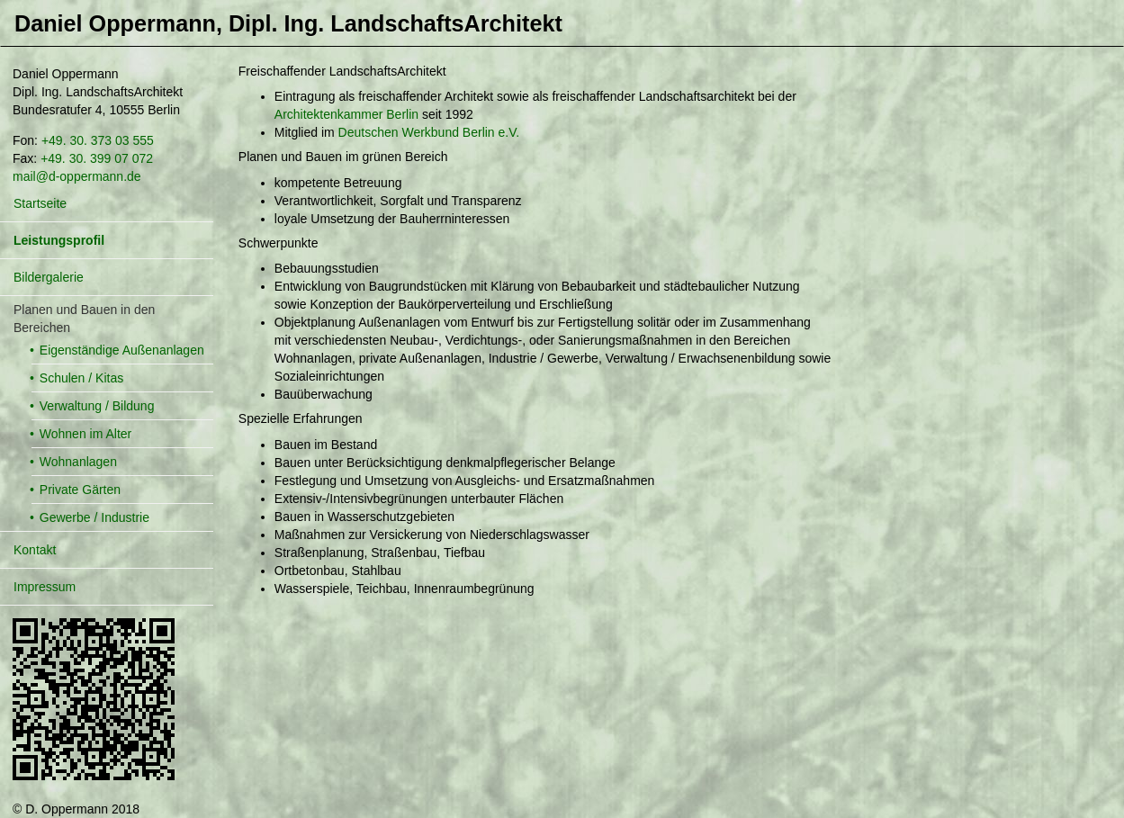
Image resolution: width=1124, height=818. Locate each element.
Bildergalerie (48, 277)
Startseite (40, 203)
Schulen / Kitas (81, 378)
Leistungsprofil (58, 240)
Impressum (44, 587)
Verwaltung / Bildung (97, 406)
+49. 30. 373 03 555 (97, 140)
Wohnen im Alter (85, 434)
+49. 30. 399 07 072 (96, 158)
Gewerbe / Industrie (94, 517)
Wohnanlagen (78, 461)
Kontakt (34, 550)
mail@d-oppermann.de (77, 176)
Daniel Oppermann (288, 23)
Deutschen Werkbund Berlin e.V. (429, 132)
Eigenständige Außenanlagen (122, 350)
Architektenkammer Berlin (346, 114)
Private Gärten (80, 489)
